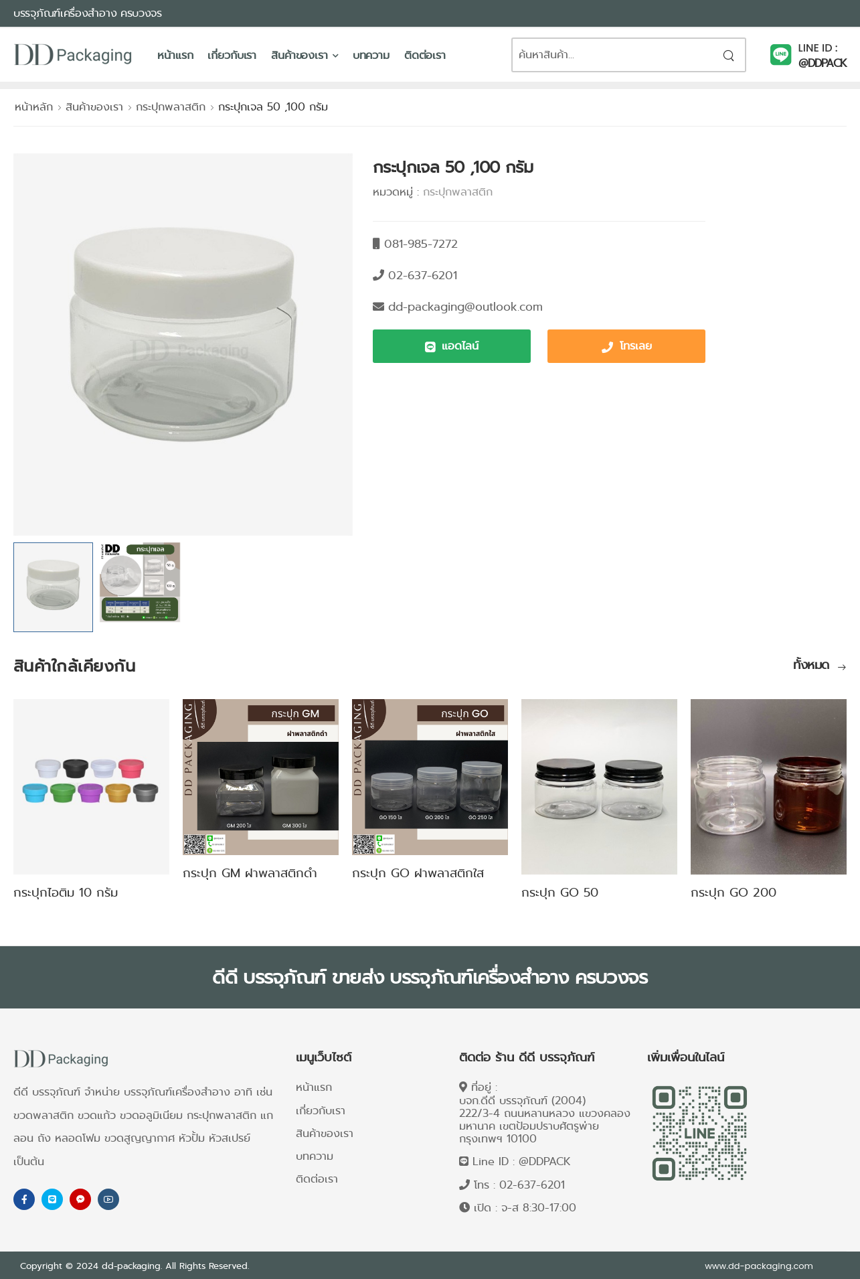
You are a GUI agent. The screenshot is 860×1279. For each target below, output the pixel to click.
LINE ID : (818, 48)
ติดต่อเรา (425, 55)
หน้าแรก (175, 55)
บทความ (371, 55)
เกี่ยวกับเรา (231, 55)
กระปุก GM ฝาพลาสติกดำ (250, 873)
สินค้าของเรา (299, 55)
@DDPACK (822, 63)
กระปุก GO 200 (733, 892)
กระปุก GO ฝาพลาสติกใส (418, 873)
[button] (452, 346)
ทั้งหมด (813, 666)
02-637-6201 (532, 1185)
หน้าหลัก (34, 107)
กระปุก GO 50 (559, 892)
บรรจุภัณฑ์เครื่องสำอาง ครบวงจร (87, 13)
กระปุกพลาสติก (170, 107)
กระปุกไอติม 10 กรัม (65, 892)
